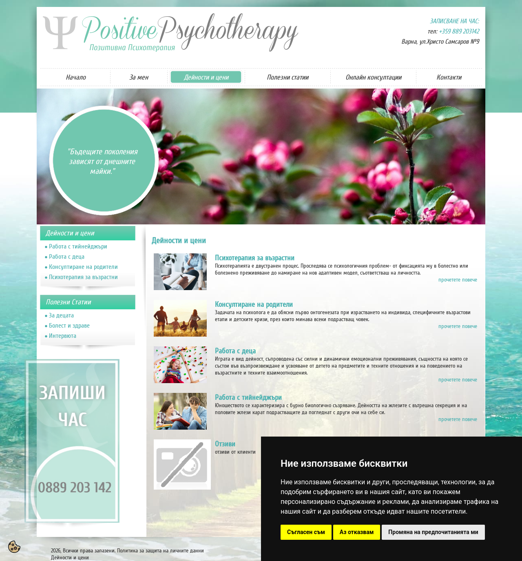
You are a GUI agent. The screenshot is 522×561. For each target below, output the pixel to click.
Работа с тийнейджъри (78, 246)
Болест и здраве (69, 326)
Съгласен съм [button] (306, 532)
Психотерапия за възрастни (83, 277)
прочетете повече (457, 279)
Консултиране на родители (83, 267)
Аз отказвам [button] (357, 532)
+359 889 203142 (459, 31)
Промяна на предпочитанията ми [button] (433, 532)
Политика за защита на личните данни (160, 550)
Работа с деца (66, 257)
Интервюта (62, 336)
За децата (61, 315)
